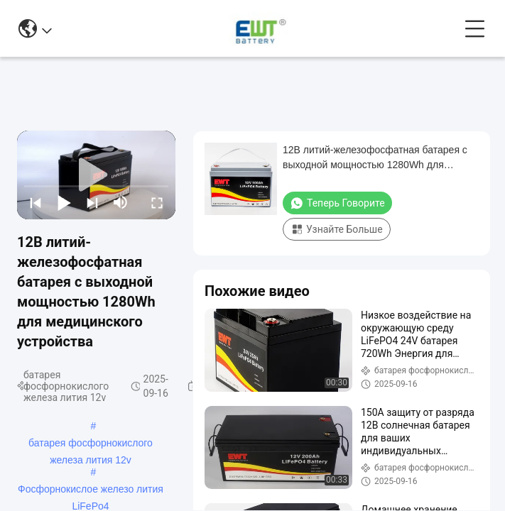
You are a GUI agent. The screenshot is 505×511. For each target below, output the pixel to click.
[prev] (35, 202)
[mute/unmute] (121, 202)
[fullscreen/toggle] (157, 202)
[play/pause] (64, 202)
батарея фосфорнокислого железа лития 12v (90, 444)
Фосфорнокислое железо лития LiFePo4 (90, 490)
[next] (92, 202)
